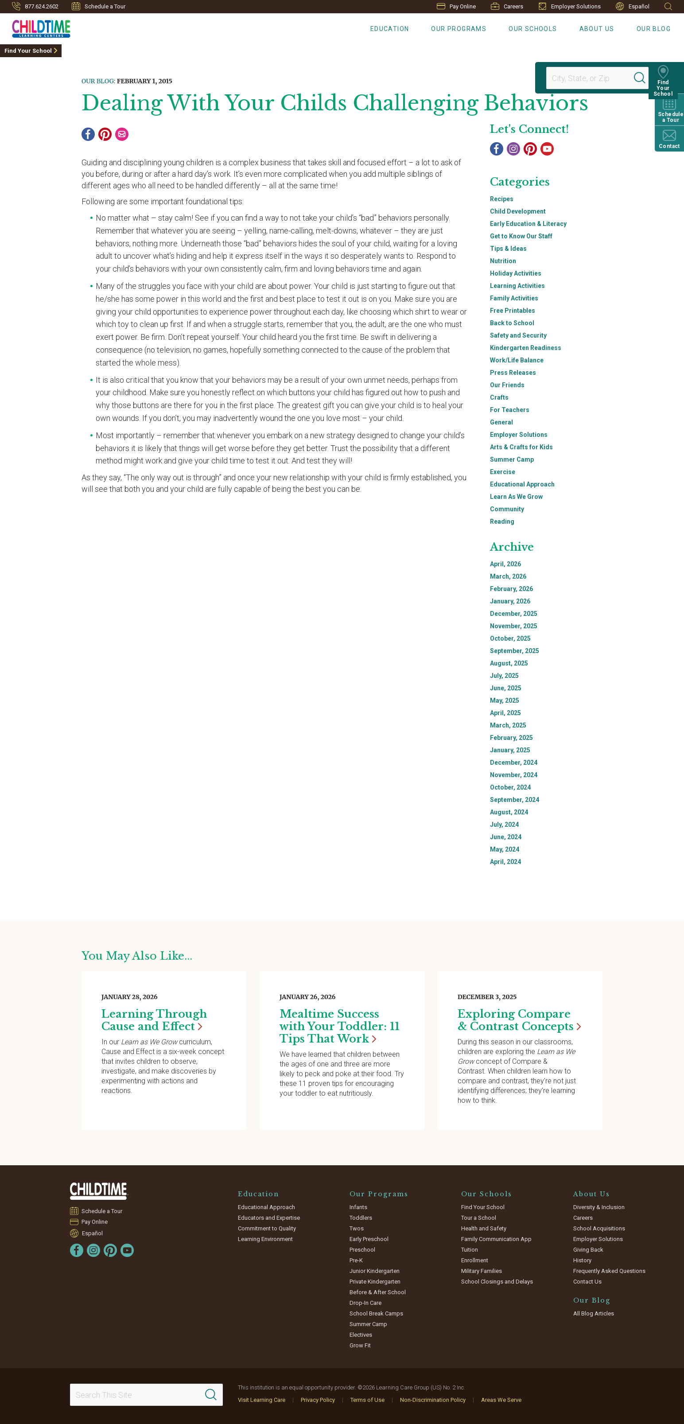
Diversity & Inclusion (599, 1207)
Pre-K (356, 1260)
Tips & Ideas (508, 248)
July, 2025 (504, 675)
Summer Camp (512, 459)
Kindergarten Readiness (525, 347)
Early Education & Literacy (528, 223)
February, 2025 (511, 737)
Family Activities (514, 298)
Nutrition (503, 261)
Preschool (362, 1249)
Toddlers (361, 1217)
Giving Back (588, 1249)
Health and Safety (483, 1228)
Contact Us (587, 1281)
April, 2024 (505, 861)
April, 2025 (505, 712)
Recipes (501, 198)
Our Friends (507, 385)
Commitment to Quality (267, 1228)
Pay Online (456, 6)
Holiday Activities (515, 273)
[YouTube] (547, 149)
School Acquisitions (599, 1228)
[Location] (593, 78)
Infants (358, 1207)
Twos (357, 1228)
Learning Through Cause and (154, 1020)
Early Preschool (369, 1239)
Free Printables (512, 310)
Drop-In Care (365, 1302)
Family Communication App (496, 1239)
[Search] (646, 78)
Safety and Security (518, 335)
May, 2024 (504, 849)
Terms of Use (367, 1400)
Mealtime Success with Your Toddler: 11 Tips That (340, 1026)
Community (507, 509)
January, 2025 (510, 750)
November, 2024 (513, 774)
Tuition (469, 1249)
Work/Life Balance (517, 360)
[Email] (121, 134)
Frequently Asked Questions (609, 1271)
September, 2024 (514, 799)
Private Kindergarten (375, 1281)
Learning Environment (265, 1239)
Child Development (518, 211)
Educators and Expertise (269, 1217)
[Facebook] (88, 134)
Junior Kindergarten (375, 1271)
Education (389, 28)
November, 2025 (513, 626)
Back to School (512, 323)
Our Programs (458, 28)
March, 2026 (508, 576)
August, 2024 (509, 812)
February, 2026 (511, 588)
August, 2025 (509, 663)
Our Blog (654, 28)
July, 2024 (504, 824)
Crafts (499, 397)
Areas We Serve (501, 1400)
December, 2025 (513, 613)
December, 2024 (513, 762)
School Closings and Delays (497, 1281)
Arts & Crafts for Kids (521, 447)
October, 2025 (510, 638)
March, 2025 (508, 725)
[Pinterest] (105, 134)
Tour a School (478, 1217)
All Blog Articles (593, 1313)
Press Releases (513, 372)
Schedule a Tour (98, 6)
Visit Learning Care (261, 1400)
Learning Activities (517, 285)
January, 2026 (510, 601)
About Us (596, 28)
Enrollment (474, 1260)
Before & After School (378, 1292)
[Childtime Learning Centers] (35, 27)
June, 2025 (505, 688)
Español (632, 6)
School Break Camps (376, 1313)
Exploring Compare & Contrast (519, 1020)
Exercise (502, 471)
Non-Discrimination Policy (433, 1400)
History (582, 1260)
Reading (502, 521)
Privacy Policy (318, 1400)
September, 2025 (514, 650)
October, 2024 (510, 787)
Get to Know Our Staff (521, 236)
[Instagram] (513, 149)
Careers (507, 6)
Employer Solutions (569, 6)
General (501, 422)
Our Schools (533, 28)
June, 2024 (505, 836)
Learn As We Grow (516, 496)
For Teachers (509, 409)
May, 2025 (504, 700)
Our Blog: (98, 81)
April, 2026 (505, 564)
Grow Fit (360, 1345)
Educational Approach (522, 484)
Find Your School (28, 50)
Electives (361, 1334)
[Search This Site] (146, 1395)
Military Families (481, 1271)
